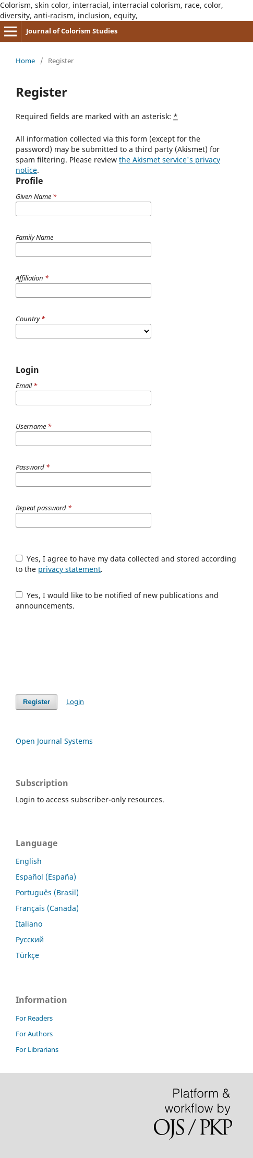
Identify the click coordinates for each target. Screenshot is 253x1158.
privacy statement (69, 569)
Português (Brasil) (47, 892)
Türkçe (27, 955)
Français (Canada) (47, 908)
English (29, 861)
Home (25, 60)
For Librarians (37, 1049)
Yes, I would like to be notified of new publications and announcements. (117, 600)
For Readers (34, 1018)
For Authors (34, 1033)
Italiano (29, 924)
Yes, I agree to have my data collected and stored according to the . (126, 564)
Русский (30, 939)
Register (36, 702)
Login (75, 701)
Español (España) (46, 877)
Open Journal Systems (54, 741)
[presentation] (95, 647)
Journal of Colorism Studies (71, 31)
